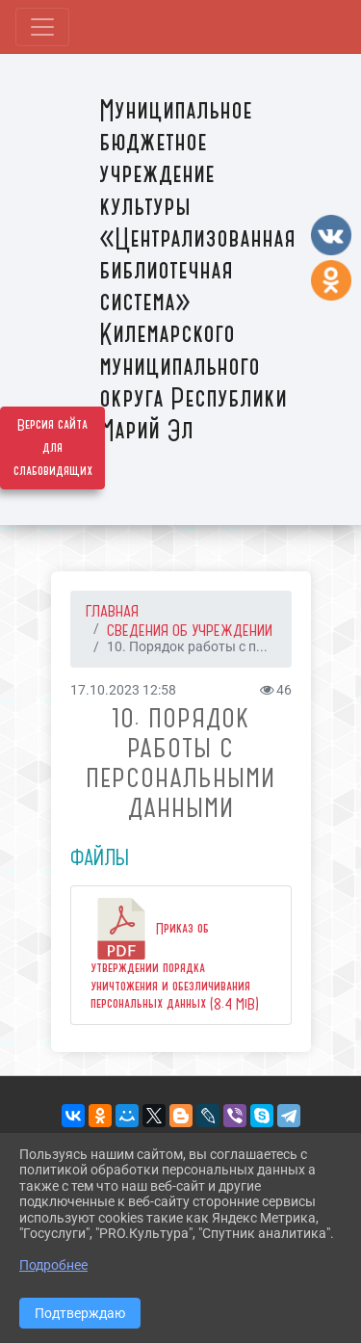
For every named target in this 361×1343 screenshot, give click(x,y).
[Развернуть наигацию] (42, 27)
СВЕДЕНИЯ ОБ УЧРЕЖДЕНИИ (189, 630)
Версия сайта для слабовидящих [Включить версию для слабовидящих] (52, 448)
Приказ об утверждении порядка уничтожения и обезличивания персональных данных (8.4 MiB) (174, 955)
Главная (112, 610)
